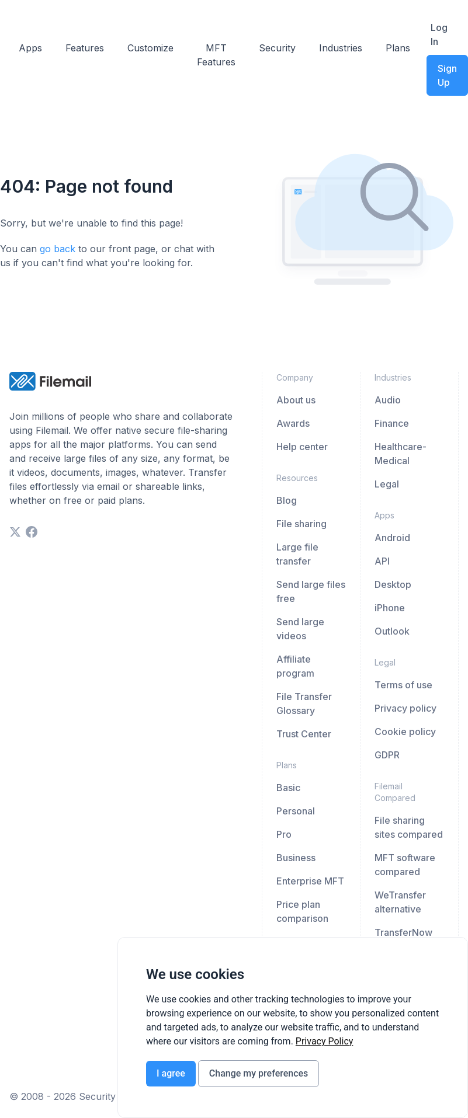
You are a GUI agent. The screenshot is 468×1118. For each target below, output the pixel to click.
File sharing (301, 524)
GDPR (387, 755)
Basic (288, 787)
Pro (284, 834)
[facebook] (31, 532)
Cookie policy (405, 731)
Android (392, 538)
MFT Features (216, 55)
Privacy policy (405, 708)
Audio (388, 400)
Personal (295, 811)
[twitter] (15, 532)
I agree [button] (171, 1073)
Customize (150, 48)
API (382, 561)
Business (296, 857)
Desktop (393, 584)
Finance (392, 423)
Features (84, 48)
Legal (387, 484)
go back (57, 249)
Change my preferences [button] (258, 1073)
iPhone (390, 608)
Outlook (392, 631)
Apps (30, 48)
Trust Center (303, 734)
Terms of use (403, 685)
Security (277, 48)
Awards (293, 423)
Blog (286, 500)
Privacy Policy (324, 1041)
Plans (398, 48)
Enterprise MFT (310, 881)
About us (296, 400)
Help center (302, 446)
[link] (324, 1041)
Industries (340, 48)
